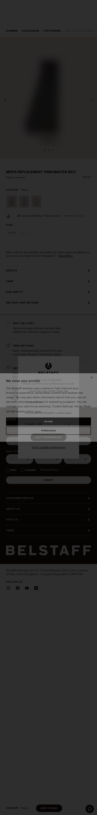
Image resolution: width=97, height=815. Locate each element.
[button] (48, 402)
